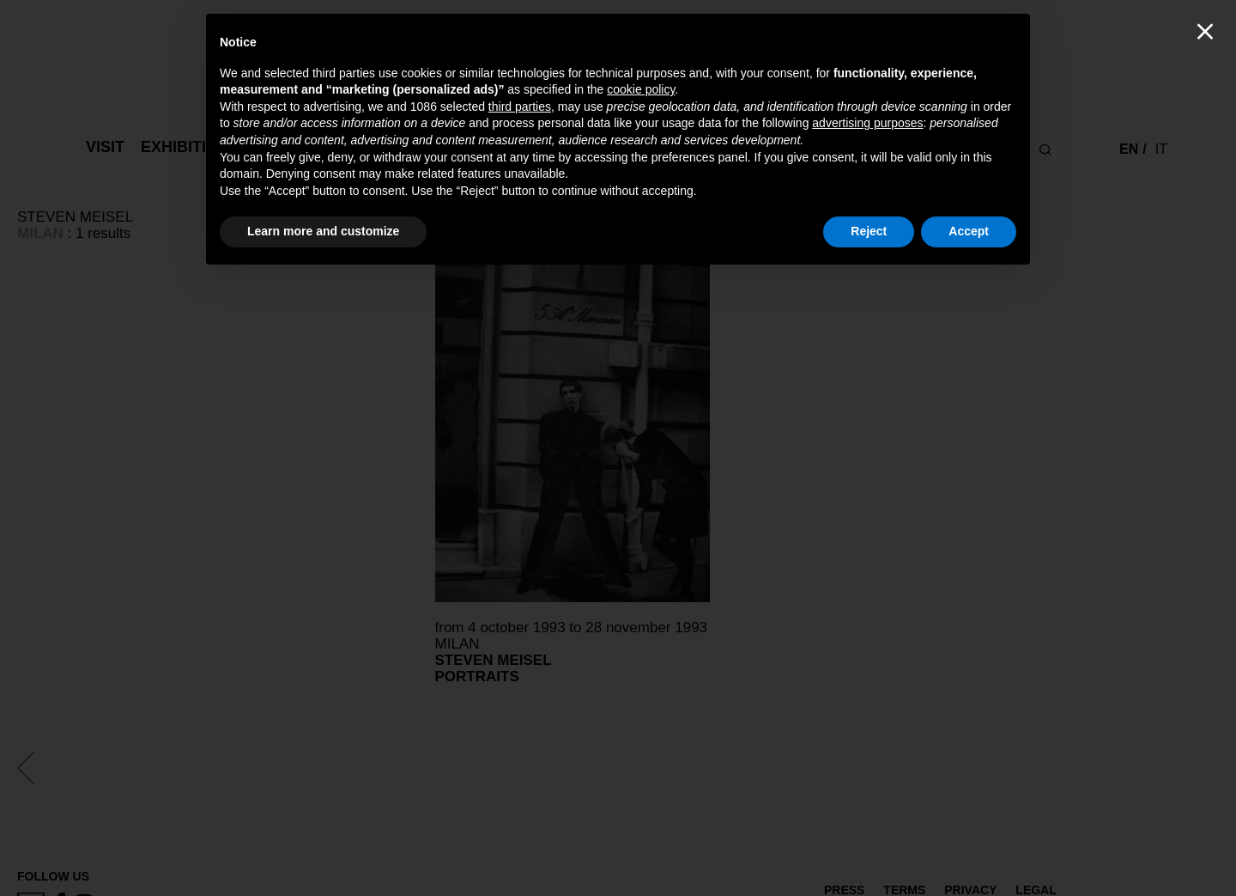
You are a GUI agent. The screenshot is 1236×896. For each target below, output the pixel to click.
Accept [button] (968, 231)
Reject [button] (869, 231)
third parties (519, 106)
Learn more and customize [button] (323, 231)
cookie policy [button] (641, 89)
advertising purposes (867, 123)
